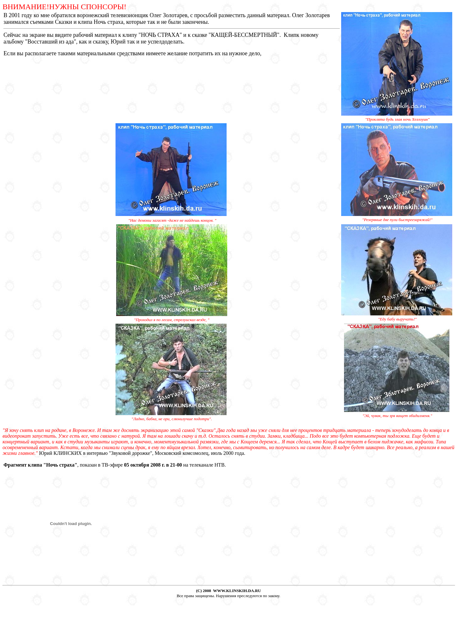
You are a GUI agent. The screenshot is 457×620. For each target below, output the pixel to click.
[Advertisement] (228, 607)
